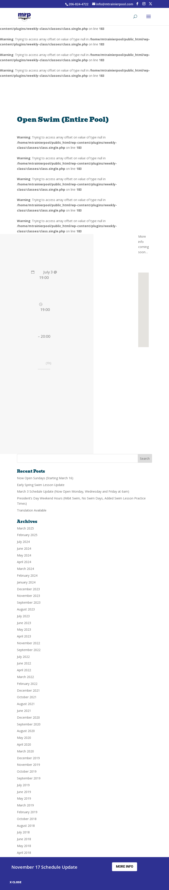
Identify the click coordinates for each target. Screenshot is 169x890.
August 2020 (26, 731)
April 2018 (24, 853)
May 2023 (24, 629)
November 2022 (28, 643)
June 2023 (24, 623)
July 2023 (23, 616)
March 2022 (25, 677)
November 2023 (28, 596)
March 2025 (25, 528)
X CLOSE (15, 882)
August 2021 (26, 704)
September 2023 (28, 602)
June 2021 (24, 711)
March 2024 (25, 569)
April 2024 (24, 562)
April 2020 (24, 744)
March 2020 (25, 751)
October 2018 (27, 819)
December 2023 (28, 589)
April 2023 (24, 636)
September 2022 (28, 650)
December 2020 (28, 717)
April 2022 (24, 670)
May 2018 (24, 846)
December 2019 (28, 758)
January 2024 (26, 582)
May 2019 (24, 798)
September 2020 (28, 724)
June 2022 (24, 663)
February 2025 (27, 535)
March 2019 (25, 805)
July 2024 (23, 542)
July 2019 (23, 785)
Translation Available (31, 510)
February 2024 (27, 575)
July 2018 (23, 832)
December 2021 (28, 690)
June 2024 (24, 548)
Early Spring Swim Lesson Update (40, 485)
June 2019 (24, 792)
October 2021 (27, 697)
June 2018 (24, 839)
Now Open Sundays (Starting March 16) (45, 478)
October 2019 (27, 771)
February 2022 (27, 684)
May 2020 (24, 738)
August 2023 (26, 609)
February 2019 (27, 812)
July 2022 (23, 657)
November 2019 (28, 765)
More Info (124, 866)
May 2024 (24, 555)
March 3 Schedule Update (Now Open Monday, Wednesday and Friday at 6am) (73, 491)
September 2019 (28, 778)
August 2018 (26, 826)
